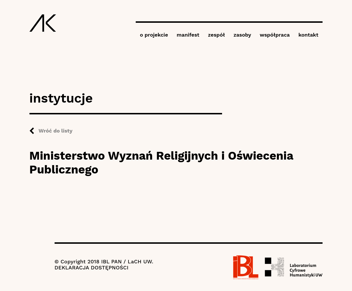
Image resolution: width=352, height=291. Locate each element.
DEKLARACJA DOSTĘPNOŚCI (91, 267)
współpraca (275, 35)
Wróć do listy (55, 131)
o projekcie (154, 35)
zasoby (242, 35)
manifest (188, 35)
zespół (216, 35)
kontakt (308, 35)
